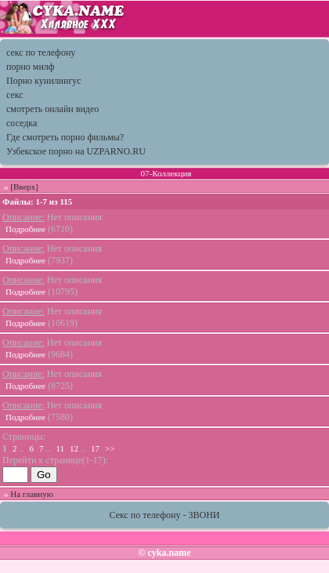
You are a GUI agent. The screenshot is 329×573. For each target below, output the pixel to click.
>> (109, 448)
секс (15, 94)
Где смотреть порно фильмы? (65, 137)
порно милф (30, 66)
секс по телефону (40, 52)
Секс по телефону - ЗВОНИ (165, 515)
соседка (21, 123)
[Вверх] (24, 186)
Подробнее (25, 229)
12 (74, 448)
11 (60, 448)
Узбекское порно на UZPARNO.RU (76, 151)
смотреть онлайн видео (52, 108)
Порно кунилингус (43, 80)
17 (95, 448)
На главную (31, 494)
